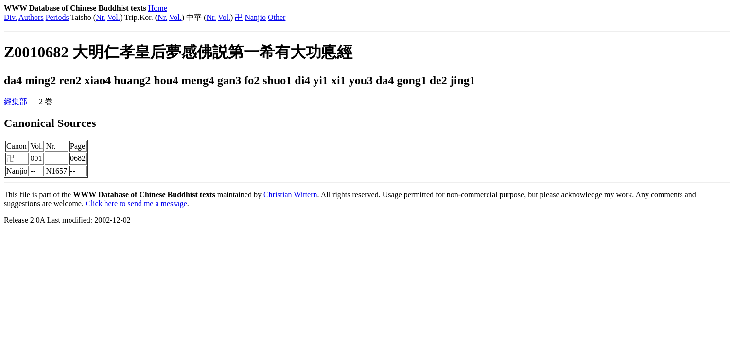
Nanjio (255, 17)
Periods (57, 17)
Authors (31, 17)
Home (157, 8)
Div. (10, 17)
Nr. (100, 17)
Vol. (113, 17)
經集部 (15, 101)
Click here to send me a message (136, 203)
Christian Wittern (290, 195)
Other (276, 17)
